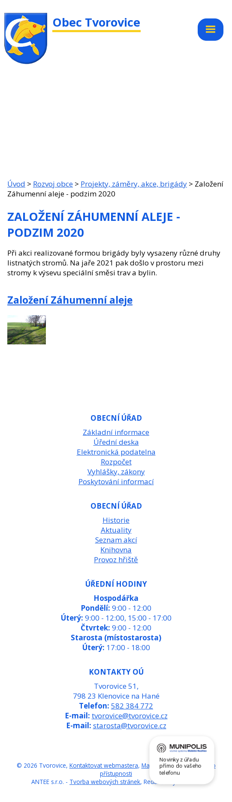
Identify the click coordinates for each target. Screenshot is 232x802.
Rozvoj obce (53, 184)
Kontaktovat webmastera (103, 765)
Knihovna (116, 550)
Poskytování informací (116, 481)
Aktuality (116, 530)
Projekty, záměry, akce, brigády (134, 184)
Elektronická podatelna (116, 452)
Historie (116, 520)
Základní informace (116, 432)
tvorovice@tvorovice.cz (130, 716)
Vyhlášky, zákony (116, 471)
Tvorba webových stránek (104, 782)
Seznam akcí (116, 540)
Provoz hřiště (116, 559)
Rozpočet (116, 462)
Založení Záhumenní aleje (70, 300)
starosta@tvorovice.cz (129, 725)
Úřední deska (116, 442)
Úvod (16, 184)
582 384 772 (132, 706)
